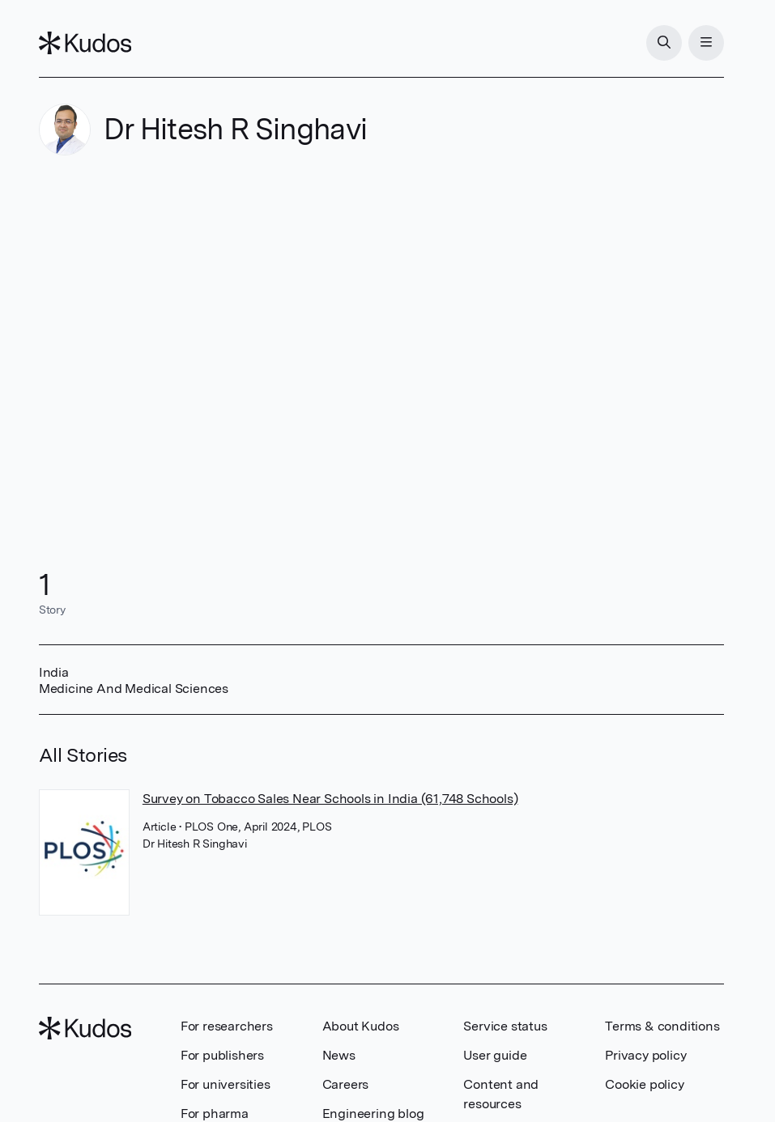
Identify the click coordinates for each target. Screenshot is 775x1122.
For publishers (222, 1055)
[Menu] (706, 43)
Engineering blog (373, 1113)
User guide (494, 1055)
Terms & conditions (662, 1026)
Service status (505, 1026)
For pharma (215, 1113)
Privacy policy (645, 1055)
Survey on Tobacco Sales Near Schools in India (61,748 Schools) (330, 798)
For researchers (227, 1026)
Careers (345, 1084)
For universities (225, 1084)
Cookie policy (644, 1084)
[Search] (664, 43)
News (339, 1055)
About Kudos (360, 1026)
